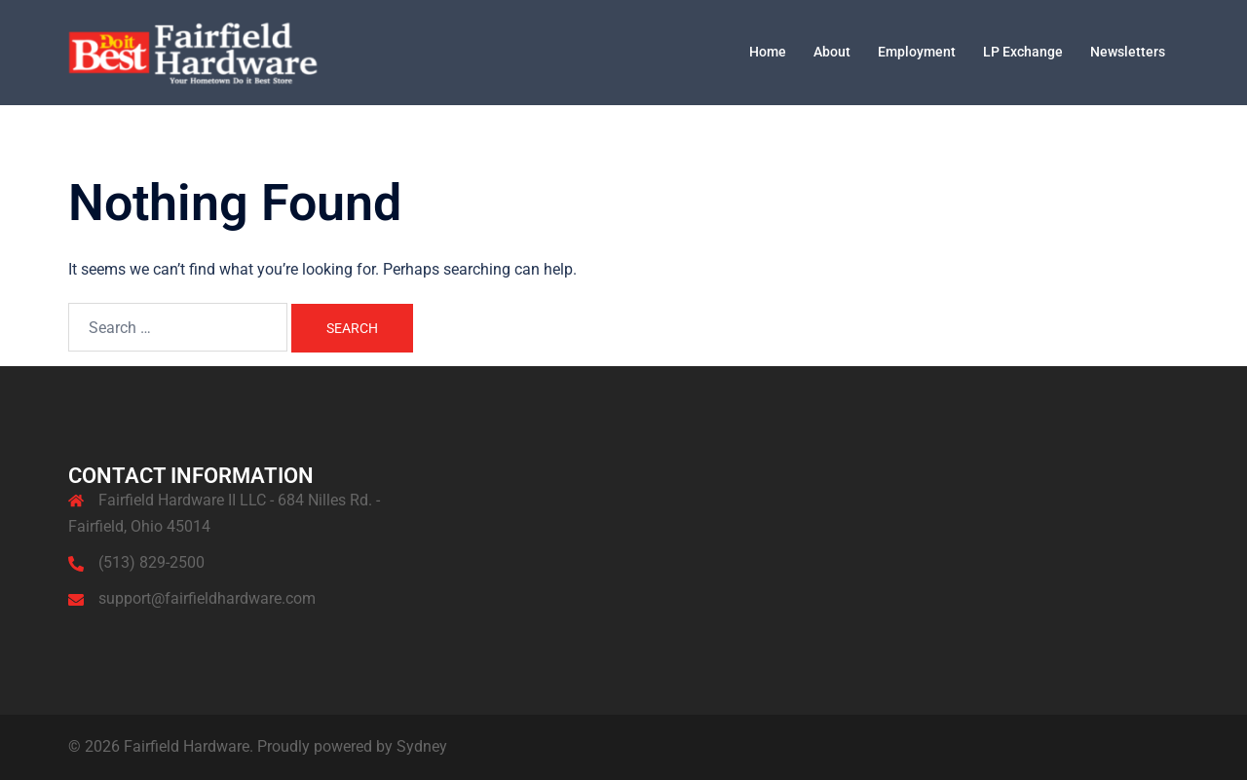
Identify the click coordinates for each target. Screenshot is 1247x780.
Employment (917, 51)
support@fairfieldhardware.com (207, 598)
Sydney (422, 746)
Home (767, 51)
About (831, 51)
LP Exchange (1023, 51)
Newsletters (1127, 51)
